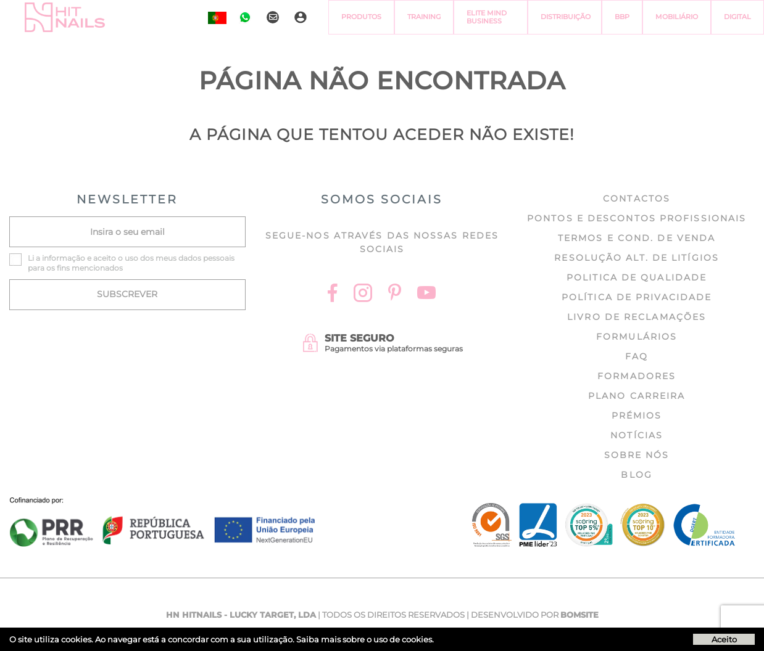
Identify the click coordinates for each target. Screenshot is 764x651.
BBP (622, 16)
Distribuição (566, 16)
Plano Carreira (636, 395)
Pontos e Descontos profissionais (636, 218)
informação (63, 258)
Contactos (636, 198)
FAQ (636, 356)
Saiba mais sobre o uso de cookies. (365, 639)
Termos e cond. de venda (636, 238)
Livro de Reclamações (636, 316)
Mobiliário (676, 16)
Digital (737, 16)
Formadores (636, 376)
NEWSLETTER (127, 199)
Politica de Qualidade (637, 277)
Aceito (724, 639)
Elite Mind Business (487, 17)
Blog (636, 474)
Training (424, 16)
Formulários (636, 336)
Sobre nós (637, 455)
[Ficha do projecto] (162, 504)
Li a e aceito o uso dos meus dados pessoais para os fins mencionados (131, 262)
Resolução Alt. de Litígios (636, 257)
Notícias (636, 435)
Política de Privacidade (637, 297)
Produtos (361, 16)
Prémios (637, 415)
